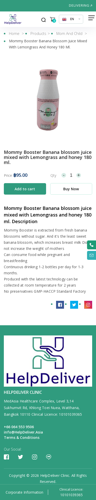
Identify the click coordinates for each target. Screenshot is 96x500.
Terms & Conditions (21, 437)
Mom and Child (69, 33)
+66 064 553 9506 (19, 426)
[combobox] (71, 19)
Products (38, 33)
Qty (53, 175)
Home (14, 33)
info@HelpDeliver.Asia (23, 432)
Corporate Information (24, 492)
